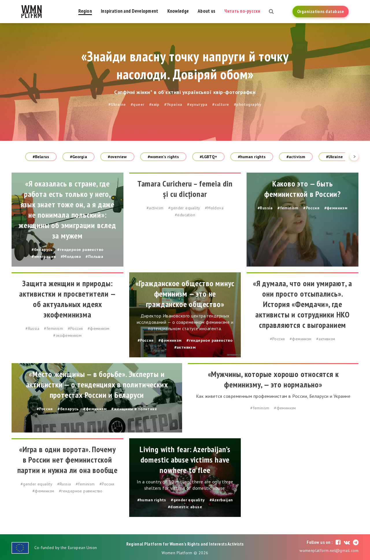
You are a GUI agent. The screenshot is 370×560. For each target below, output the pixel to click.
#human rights (252, 156)
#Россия (311, 207)
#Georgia (78, 156)
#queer (137, 104)
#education (185, 214)
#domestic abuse (185, 506)
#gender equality (184, 207)
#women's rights (163, 156)
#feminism (288, 207)
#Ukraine (117, 104)
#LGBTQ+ (208, 156)
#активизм (185, 347)
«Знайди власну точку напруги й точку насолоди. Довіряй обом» (185, 65)
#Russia (265, 207)
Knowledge (178, 11)
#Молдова (71, 256)
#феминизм (336, 207)
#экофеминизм (67, 335)
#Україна (173, 104)
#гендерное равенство (80, 249)
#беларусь (42, 249)
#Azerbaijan (221, 499)
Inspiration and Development (129, 11)
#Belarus (41, 156)
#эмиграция (44, 256)
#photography (248, 104)
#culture (220, 104)
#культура (197, 104)
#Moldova (214, 207)
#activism (295, 156)
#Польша (94, 256)
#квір (154, 104)
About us (206, 11)
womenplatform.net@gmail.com (328, 550)
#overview (117, 156)
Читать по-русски (242, 11)
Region (85, 11)
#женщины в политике (134, 408)
